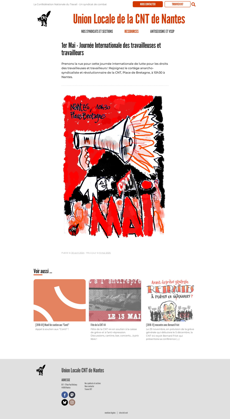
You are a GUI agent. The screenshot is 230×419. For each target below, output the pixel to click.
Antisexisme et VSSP (162, 31)
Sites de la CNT (123, 412)
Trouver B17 (177, 4)
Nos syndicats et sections (97, 31)
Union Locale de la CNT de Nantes (129, 18)
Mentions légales (110, 412)
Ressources (131, 31)
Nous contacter (147, 4)
